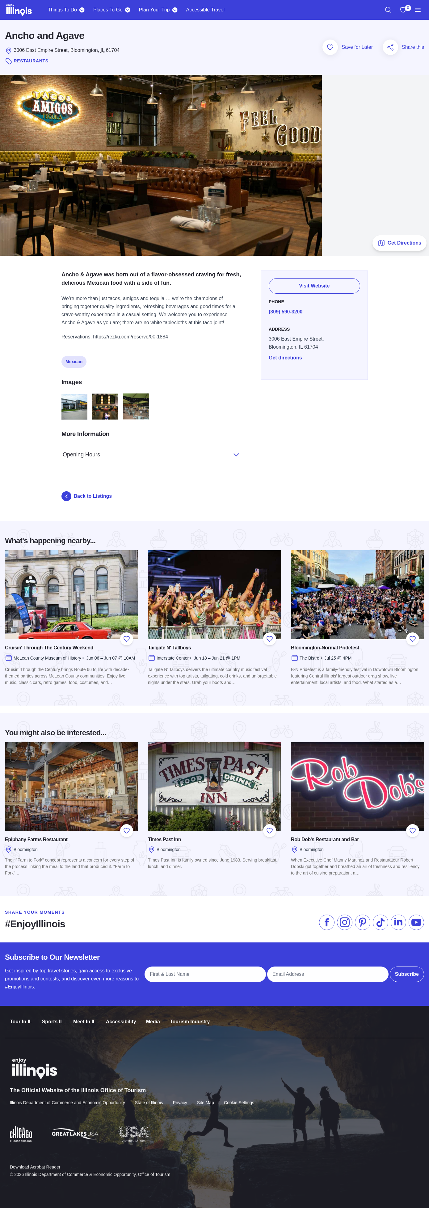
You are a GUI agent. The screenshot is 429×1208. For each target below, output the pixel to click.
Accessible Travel (205, 9)
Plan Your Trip (154, 9)
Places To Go (108, 9)
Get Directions (399, 243)
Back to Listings (86, 496)
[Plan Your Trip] (175, 10)
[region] (388, 10)
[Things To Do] (82, 10)
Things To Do (62, 9)
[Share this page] (390, 47)
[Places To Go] (128, 10)
